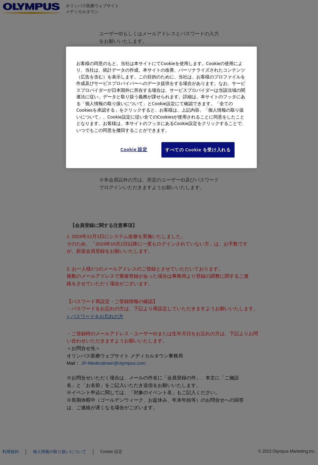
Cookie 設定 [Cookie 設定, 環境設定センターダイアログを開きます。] (133, 149)
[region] (161, 107)
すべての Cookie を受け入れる (198, 150)
